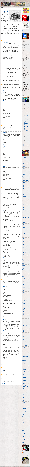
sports (23, 397)
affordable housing (24, 159)
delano (23, 213)
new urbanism (24, 308)
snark (23, 392)
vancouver (23, 427)
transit (23, 417)
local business (23, 278)
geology (23, 249)
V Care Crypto (4, 146)
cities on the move (24, 196)
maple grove (23, 284)
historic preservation (24, 259)
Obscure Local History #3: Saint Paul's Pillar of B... (26, 113)
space (23, 396)
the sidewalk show (24, 411)
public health (23, 348)
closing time (23, 201)
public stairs (23, 350)
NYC (22, 317)
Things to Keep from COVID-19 (26, 126)
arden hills (23, 166)
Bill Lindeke (24, 452)
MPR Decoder (23, 302)
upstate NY (23, 424)
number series (24, 316)
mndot (23, 298)
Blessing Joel (4, 92)
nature (23, 305)
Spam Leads (4, 102)
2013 (23, 141)
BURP (23, 188)
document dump (24, 221)
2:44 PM (3, 208)
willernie (23, 435)
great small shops (24, 252)
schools (23, 372)
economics (23, 227)
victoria (23, 428)
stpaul (23, 400)
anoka (23, 162)
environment (23, 232)
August (24, 111)
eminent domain (24, 229)
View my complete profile (25, 455)
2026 (23, 103)
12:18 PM (3, 81)
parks (23, 331)
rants (23, 355)
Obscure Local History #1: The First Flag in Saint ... (26, 124)
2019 (23, 136)
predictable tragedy (24, 345)
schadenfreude (24, 371)
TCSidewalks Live (24, 407)
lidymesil (3, 192)
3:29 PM (3, 361)
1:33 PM (3, 284)
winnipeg (23, 436)
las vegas (23, 276)
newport (23, 309)
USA (22, 425)
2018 (23, 137)
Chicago (23, 194)
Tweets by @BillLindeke (25, 30)
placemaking (23, 337)
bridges (23, 186)
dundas (23, 225)
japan (23, 268)
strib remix (23, 403)
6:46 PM (3, 317)
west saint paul (24, 433)
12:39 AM (3, 100)
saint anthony (24, 366)
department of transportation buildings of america (25, 217)
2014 (23, 140)
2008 (23, 145)
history (23, 260)
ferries (23, 238)
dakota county (24, 210)
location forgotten (24, 279)
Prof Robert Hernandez (5, 42)
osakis (23, 324)
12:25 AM (3, 382)
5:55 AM (3, 90)
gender (23, 247)
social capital (23, 393)
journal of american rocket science (25, 270)
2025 (23, 104)
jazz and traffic (24, 269)
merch (23, 289)
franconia (23, 242)
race (22, 352)
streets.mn (23, 402)
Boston (23, 185)
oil (22, 320)
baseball (23, 169)
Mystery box (4, 380)
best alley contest (24, 171)
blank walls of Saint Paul (25, 180)
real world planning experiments (24, 358)
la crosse (23, 273)
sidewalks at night (24, 385)
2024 (23, 105)
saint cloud (23, 367)
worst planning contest (25, 438)
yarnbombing (23, 439)
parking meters (24, 330)
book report (23, 182)
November (25, 109)
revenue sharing (24, 360)
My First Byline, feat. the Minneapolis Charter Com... (26, 129)
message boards (24, 290)
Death (23, 212)
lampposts (23, 275)
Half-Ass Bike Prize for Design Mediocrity (25, 254)
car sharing (23, 191)
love (22, 282)
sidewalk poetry (24, 382)
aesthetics (23, 158)
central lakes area (24, 193)
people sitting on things (25, 333)
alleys (23, 160)
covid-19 (23, 207)
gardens (23, 246)
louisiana (23, 281)
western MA (23, 434)
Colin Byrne (4, 363)
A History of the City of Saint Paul (4, 11)
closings (23, 202)
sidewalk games (24, 380)
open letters (23, 322)
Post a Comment (3, 383)
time (22, 413)
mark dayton (23, 286)
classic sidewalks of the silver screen (25, 199)
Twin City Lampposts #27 (26, 117)
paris (23, 327)
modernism (23, 299)
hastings (23, 257)
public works (23, 351)
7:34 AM (3, 330)
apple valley (23, 163)
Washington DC (24, 431)
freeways (23, 243)
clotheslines (23, 203)
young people (23, 441)
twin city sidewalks (4, 2)
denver (23, 216)
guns (23, 253)
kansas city (23, 271)
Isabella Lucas (4, 259)
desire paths (23, 218)
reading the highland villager (25, 356)
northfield (23, 314)
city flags (23, 197)
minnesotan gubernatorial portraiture (25, 295)
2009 (23, 144)
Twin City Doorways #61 (26, 130)
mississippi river (24, 297)
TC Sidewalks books (24, 406)
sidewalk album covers (24, 378)
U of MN (23, 422)
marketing (23, 287)
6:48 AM (3, 130)
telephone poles (24, 408)
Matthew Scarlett (4, 132)
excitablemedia (24, 235)
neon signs (23, 306)
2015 (23, 139)
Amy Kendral (4, 210)
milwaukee (23, 293)
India (23, 262)
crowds (23, 209)
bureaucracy (23, 187)
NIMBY (23, 310)
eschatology (23, 233)
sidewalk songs (24, 383)
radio (23, 353)
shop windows (24, 377)
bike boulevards (24, 173)
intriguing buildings (24, 265)
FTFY (23, 244)
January (24, 135)
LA (22, 272)
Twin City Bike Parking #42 (26, 118)
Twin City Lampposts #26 (26, 120)
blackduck (23, 179)
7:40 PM (3, 164)
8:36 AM (3, 144)
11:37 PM (3, 342)
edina (23, 228)
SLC (22, 389)
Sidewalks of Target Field (25, 386)
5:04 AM (3, 368)
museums (23, 303)
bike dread (23, 174)
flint (22, 239)
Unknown (4, 332)
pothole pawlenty (24, 344)
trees (23, 419)
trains (23, 416)
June (24, 131)
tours (23, 414)
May (24, 132)
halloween (23, 255)
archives (23, 165)
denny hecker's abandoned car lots (25, 214)
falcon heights (24, 236)
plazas (23, 339)
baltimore (23, 168)
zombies (23, 442)
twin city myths (24, 421)
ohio (22, 319)
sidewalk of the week (24, 381)
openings (23, 323)
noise (23, 311)
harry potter (23, 256)
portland (23, 342)
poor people (23, 341)
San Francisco (24, 369)
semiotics (23, 375)
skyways (23, 388)
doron (3, 370)
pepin (23, 334)
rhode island (23, 361)
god (22, 250)
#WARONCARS (24, 157)
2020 (23, 108)
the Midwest (23, 410)
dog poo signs (24, 222)
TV (22, 420)
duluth (23, 224)
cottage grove (23, 206)
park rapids (23, 328)
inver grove (23, 266)
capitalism (23, 190)
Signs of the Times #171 (26, 119)
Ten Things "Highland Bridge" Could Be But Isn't (26, 122)
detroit (23, 219)
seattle (23, 374)
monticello (23, 300)
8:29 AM (3, 375)
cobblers (23, 204)
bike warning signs (24, 176)
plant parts (23, 338)
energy (23, 230)
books (23, 183)
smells (23, 391)
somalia (23, 394)
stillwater (23, 399)
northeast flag (24, 313)
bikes (23, 177)
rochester (23, 363)
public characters (24, 347)
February (25, 134)
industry (23, 263)
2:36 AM (3, 257)
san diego (23, 368)
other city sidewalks (24, 325)
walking (23, 430)
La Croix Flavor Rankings (25, 125)
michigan (23, 292)
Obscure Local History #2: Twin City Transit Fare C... (26, 115)
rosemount (23, 364)
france (23, 241)
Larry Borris (4, 319)
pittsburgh (23, 336)
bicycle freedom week (24, 172)
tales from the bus (24, 405)
